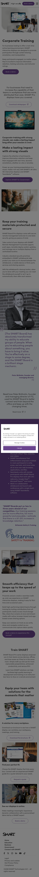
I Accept (19, 448)
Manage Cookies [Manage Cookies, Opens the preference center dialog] (19, 443)
